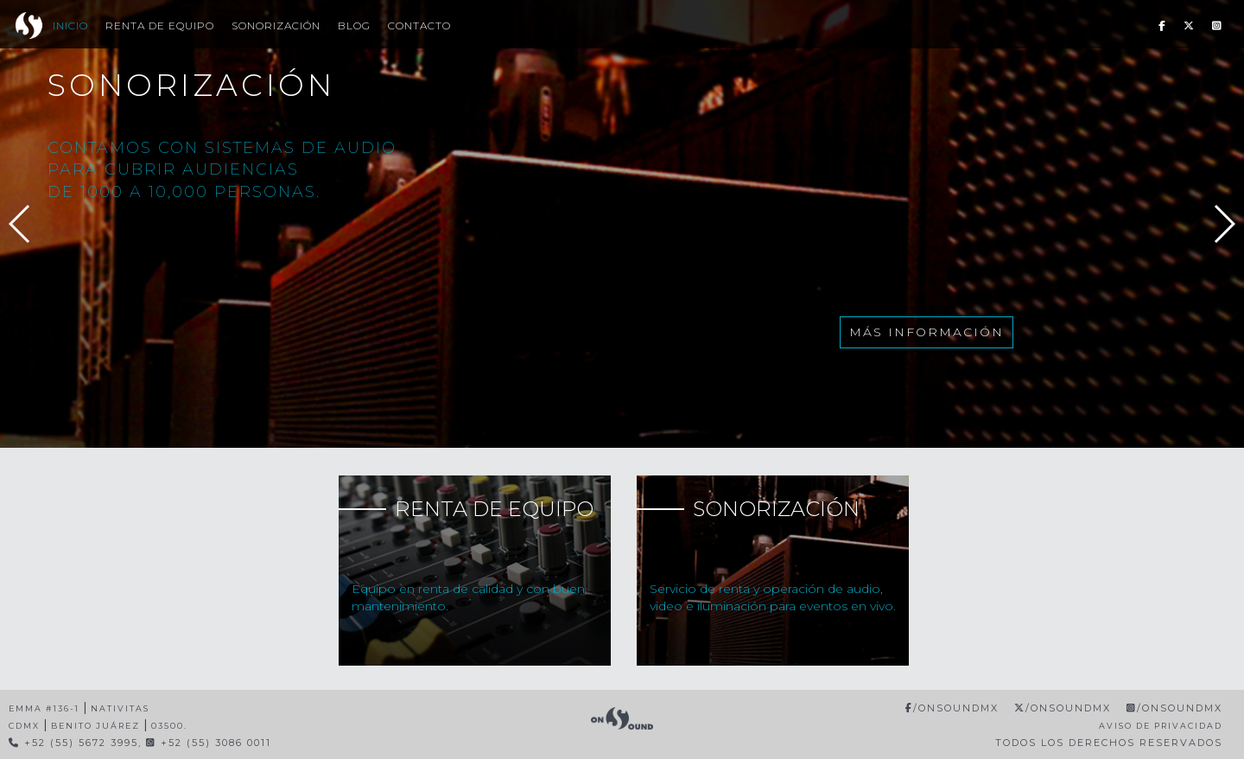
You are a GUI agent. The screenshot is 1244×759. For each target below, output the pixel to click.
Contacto (419, 25)
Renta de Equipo (159, 25)
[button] (1223, 224)
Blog (354, 25)
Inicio (70, 25)
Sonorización (276, 25)
